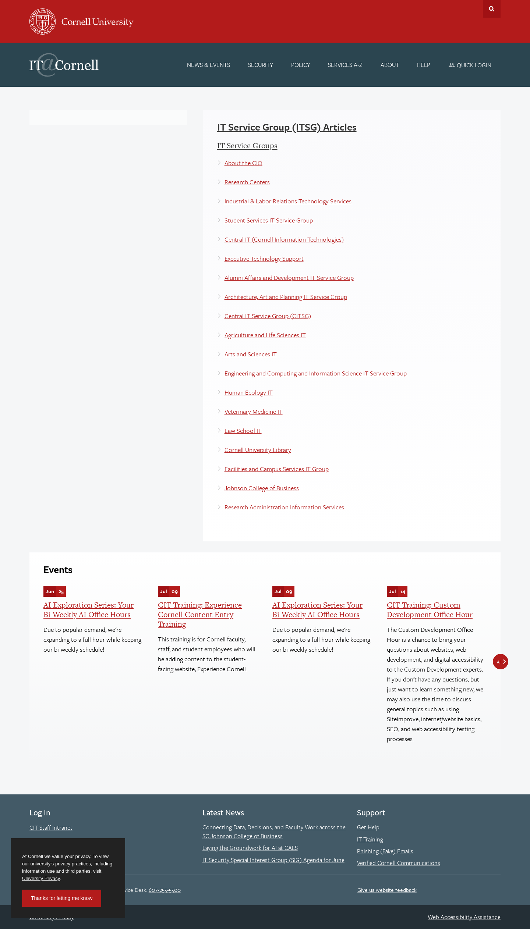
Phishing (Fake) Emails (385, 851)
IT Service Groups (247, 145)
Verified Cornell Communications (398, 862)
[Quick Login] (469, 65)
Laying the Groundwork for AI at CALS (250, 847)
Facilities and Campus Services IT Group (277, 468)
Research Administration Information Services (284, 507)
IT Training (370, 839)
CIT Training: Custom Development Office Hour (430, 609)
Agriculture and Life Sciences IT (265, 334)
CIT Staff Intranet (51, 827)
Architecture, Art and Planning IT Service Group (286, 296)
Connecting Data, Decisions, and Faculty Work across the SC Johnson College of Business (274, 831)
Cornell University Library (258, 449)
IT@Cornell (64, 65)
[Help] (423, 65)
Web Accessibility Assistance (464, 916)
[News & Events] (209, 65)
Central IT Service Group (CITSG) (268, 315)
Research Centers (247, 181)
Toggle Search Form (492, 9)
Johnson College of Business (262, 487)
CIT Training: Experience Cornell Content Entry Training (200, 614)
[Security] (260, 65)
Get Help (368, 827)
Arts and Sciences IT (251, 354)
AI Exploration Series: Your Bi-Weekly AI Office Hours (88, 609)
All (499, 661)
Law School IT (243, 430)
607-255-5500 (165, 890)
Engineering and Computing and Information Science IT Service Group (316, 373)
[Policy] (300, 65)
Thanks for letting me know (61, 898)
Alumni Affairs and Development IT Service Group (289, 277)
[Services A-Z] (345, 65)
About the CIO (243, 162)
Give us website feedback (387, 890)
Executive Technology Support (264, 258)
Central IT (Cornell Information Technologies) (284, 239)
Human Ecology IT (249, 392)
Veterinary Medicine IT (254, 411)
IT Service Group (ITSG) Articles (287, 127)
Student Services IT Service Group (269, 220)
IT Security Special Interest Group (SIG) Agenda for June (273, 859)
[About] (390, 65)
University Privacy (41, 878)
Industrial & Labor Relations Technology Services (288, 201)
